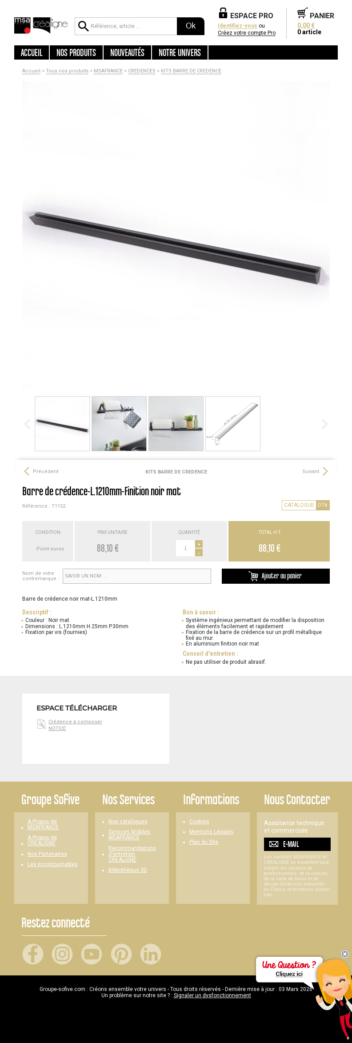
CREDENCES (142, 71)
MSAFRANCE (108, 71)
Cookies (199, 822)
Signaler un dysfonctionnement (212, 995)
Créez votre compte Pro (247, 33)
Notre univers (180, 52)
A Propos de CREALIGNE (42, 840)
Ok (191, 26)
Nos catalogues (128, 822)
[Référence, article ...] (126, 26)
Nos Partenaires (47, 854)
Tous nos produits (67, 71)
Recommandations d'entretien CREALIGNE (132, 854)
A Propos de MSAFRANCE (43, 824)
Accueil (31, 52)
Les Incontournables (53, 864)
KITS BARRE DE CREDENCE (191, 71)
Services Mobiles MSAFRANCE (129, 835)
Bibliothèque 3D (127, 870)
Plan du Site (203, 842)
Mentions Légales (211, 832)
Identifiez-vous (237, 26)
